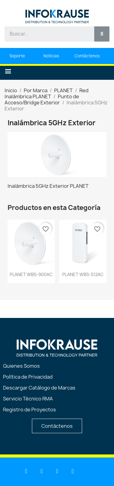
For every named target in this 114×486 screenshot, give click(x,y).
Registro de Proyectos (29, 409)
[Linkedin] (26, 471)
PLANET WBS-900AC (31, 274)
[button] (8, 71)
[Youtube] (42, 471)
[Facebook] (57, 471)
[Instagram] (73, 471)
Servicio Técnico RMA (28, 398)
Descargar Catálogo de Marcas (39, 387)
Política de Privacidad (28, 376)
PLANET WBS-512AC (83, 274)
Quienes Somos (21, 366)
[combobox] (46, 34)
